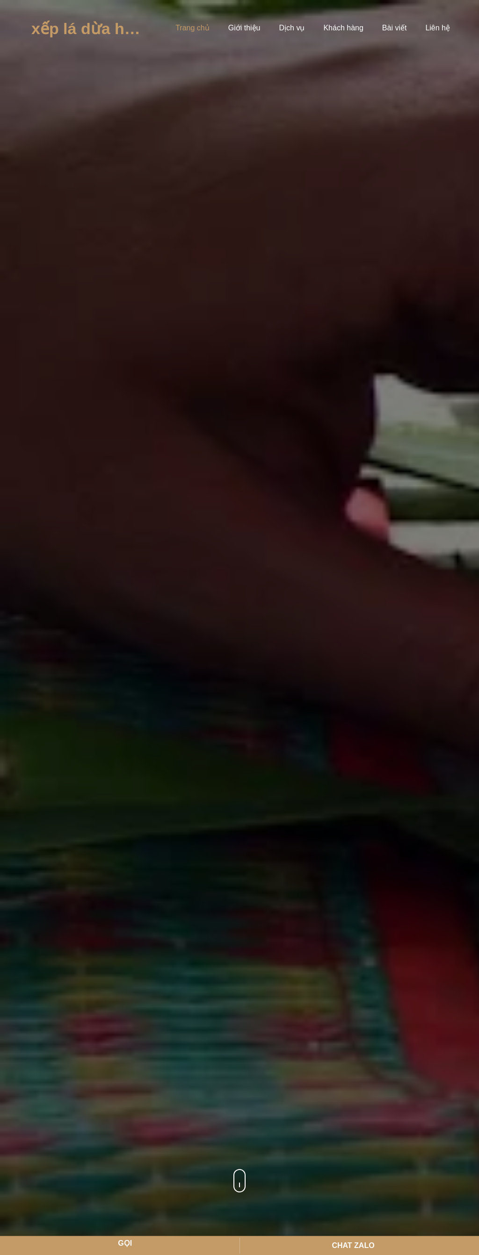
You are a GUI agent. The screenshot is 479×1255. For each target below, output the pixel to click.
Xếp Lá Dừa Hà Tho (96, 28)
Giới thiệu (244, 28)
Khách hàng (343, 28)
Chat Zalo (353, 1245)
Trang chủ (192, 28)
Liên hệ (437, 28)
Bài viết (394, 28)
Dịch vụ (292, 28)
